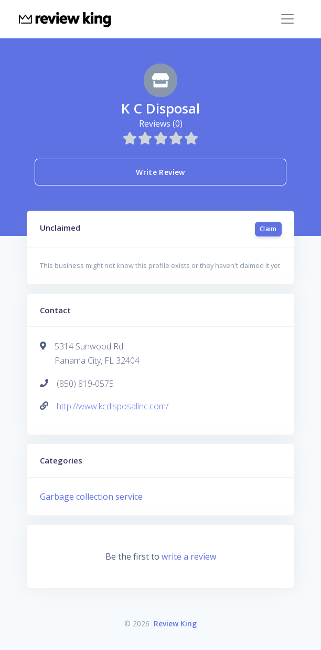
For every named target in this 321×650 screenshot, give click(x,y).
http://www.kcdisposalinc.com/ (112, 406)
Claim (268, 228)
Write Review (160, 172)
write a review (189, 556)
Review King (175, 623)
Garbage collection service (91, 496)
